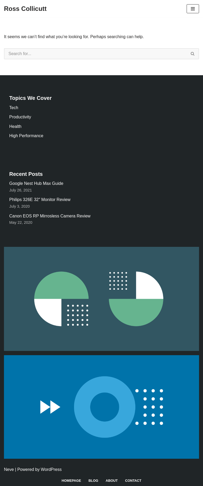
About (112, 481)
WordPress (51, 469)
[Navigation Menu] (193, 8)
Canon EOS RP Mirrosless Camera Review (49, 216)
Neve (9, 469)
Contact (133, 481)
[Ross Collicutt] (25, 9)
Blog (93, 481)
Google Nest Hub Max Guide (36, 183)
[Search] (95, 53)
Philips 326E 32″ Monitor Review (40, 199)
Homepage (71, 481)
